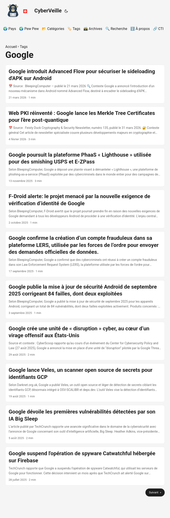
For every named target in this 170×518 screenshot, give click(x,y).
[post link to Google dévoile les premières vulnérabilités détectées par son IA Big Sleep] (85, 424)
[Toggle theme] (66, 11)
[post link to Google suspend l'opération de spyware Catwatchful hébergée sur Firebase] (85, 466)
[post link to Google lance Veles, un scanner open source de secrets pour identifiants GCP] (85, 383)
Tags (24, 47)
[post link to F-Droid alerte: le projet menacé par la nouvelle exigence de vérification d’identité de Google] (85, 209)
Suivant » (155, 492)
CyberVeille (32, 10)
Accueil (11, 47)
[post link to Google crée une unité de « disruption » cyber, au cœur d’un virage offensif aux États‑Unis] (85, 341)
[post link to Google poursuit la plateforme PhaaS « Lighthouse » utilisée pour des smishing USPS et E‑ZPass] (85, 167)
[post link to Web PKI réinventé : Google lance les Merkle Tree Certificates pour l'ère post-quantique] (85, 126)
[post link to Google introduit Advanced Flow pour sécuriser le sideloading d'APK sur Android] (85, 84)
